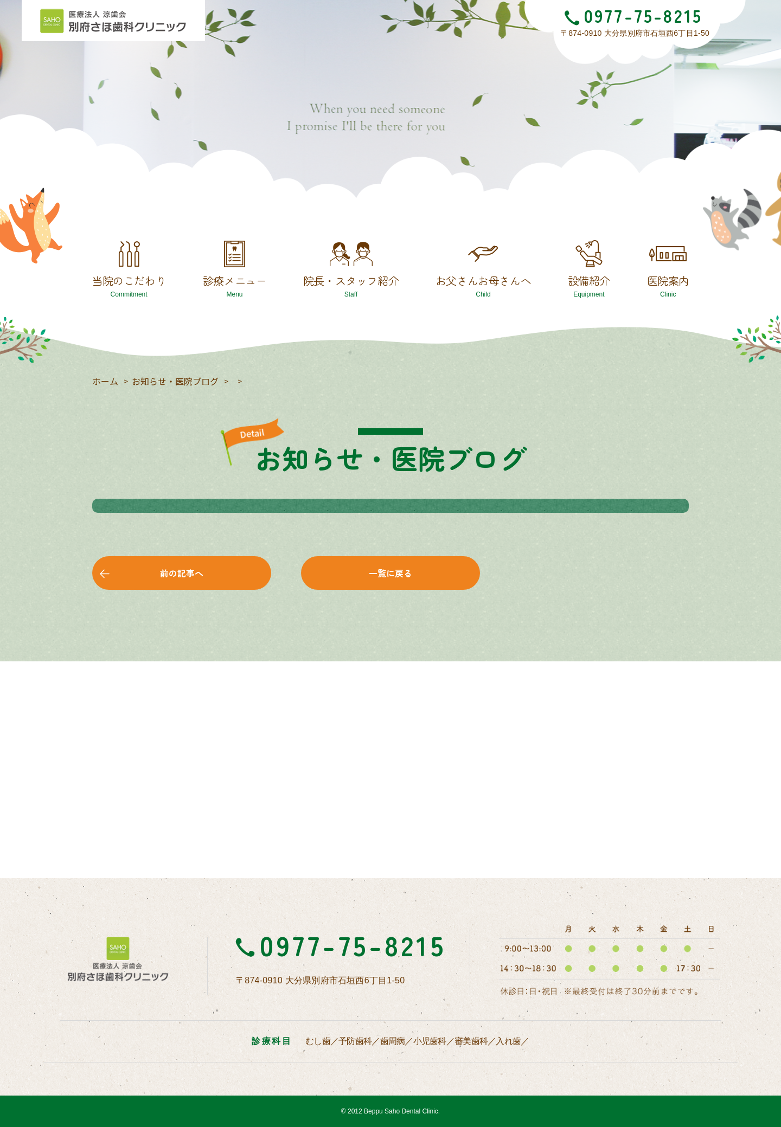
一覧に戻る (390, 572)
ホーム (105, 381)
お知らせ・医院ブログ (175, 381)
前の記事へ (181, 572)
